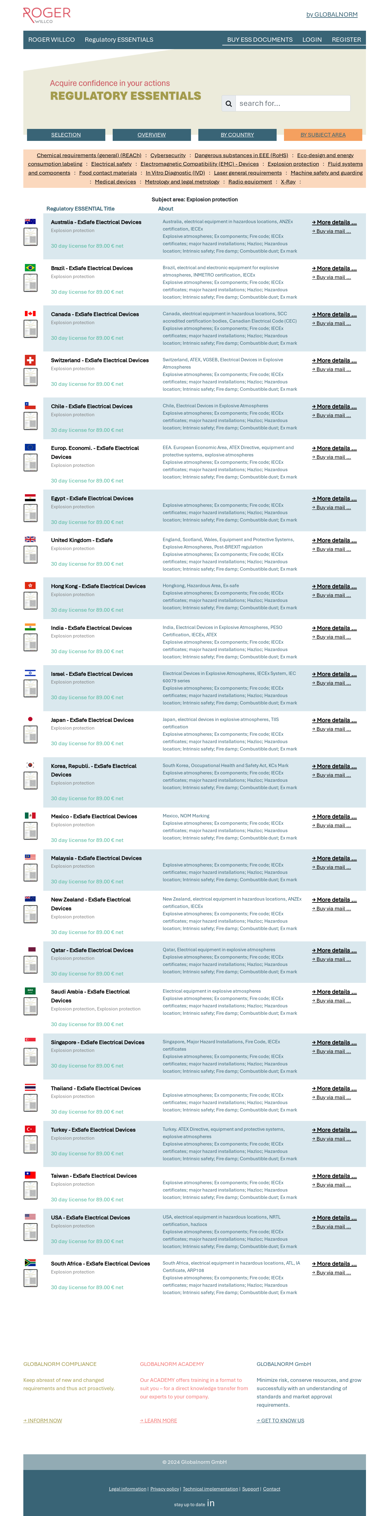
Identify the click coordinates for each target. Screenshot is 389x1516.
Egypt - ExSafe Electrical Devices (92, 498)
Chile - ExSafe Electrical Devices (91, 406)
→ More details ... (334, 222)
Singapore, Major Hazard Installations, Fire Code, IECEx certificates (221, 1045)
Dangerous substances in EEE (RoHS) (241, 155)
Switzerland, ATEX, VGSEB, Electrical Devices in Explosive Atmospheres (223, 363)
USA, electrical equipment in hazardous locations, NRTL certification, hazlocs (222, 1220)
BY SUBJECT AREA (323, 134)
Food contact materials (108, 172)
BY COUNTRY (237, 134)
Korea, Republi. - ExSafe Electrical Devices (93, 770)
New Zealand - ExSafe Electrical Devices (90, 904)
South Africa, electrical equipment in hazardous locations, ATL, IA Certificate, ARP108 (231, 1267)
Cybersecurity (168, 155)
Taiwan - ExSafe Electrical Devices (94, 1175)
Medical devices (115, 181)
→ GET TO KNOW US (280, 1420)
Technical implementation (210, 1489)
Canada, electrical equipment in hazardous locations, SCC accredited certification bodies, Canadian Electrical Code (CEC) (230, 317)
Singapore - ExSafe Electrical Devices (97, 1042)
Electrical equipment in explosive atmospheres (212, 991)
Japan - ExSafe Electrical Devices (92, 719)
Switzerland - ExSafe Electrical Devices (100, 360)
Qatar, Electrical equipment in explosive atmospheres (219, 950)
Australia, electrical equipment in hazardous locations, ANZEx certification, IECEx (228, 225)
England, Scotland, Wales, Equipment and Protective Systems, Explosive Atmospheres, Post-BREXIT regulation (228, 543)
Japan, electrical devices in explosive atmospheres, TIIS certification (221, 723)
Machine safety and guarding (327, 172)
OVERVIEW (152, 134)
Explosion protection (293, 163)
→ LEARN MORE (158, 1420)
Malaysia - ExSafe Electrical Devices (96, 858)
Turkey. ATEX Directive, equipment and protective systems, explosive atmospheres (224, 1133)
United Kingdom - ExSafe (82, 540)
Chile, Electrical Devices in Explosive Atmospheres (215, 406)
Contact (271, 1489)
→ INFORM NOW (42, 1420)
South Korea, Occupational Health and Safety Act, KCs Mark (226, 765)
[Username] (293, 103)
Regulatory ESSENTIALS (119, 39)
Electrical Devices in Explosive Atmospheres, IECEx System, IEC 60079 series (229, 677)
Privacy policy (164, 1489)
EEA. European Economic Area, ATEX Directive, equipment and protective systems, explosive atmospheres (228, 451)
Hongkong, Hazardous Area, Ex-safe (201, 586)
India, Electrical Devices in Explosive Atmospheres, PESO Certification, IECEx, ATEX (222, 631)
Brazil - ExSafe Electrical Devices (92, 268)
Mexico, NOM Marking (186, 816)
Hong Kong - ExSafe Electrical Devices (98, 586)
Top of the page (195, 1451)
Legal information (127, 1489)
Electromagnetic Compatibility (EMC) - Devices (200, 163)
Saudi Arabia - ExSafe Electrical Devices (90, 996)
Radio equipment (250, 181)
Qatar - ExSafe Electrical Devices (92, 950)
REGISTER (346, 39)
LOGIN (312, 39)
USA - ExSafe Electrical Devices (90, 1217)
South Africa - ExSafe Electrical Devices (100, 1263)
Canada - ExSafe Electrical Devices (95, 314)
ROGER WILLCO (51, 39)
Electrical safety (111, 163)
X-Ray (288, 181)
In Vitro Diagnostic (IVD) (175, 172)
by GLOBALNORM (332, 14)
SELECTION (66, 134)
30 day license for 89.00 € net (87, 245)
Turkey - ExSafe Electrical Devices (93, 1129)
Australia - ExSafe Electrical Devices (96, 222)
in (211, 1503)
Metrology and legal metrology (182, 181)
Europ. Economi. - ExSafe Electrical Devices (95, 452)
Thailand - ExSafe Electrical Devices (96, 1088)
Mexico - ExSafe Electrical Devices (94, 816)
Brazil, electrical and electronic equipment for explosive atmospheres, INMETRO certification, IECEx (221, 271)
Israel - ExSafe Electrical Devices (92, 673)
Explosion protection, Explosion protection (96, 1009)
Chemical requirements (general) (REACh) (89, 155)
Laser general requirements (248, 172)
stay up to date (189, 1505)
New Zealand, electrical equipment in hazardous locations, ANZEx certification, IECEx (232, 902)
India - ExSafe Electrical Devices (91, 627)
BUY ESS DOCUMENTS (260, 39)
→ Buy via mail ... (331, 231)
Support (250, 1489)
